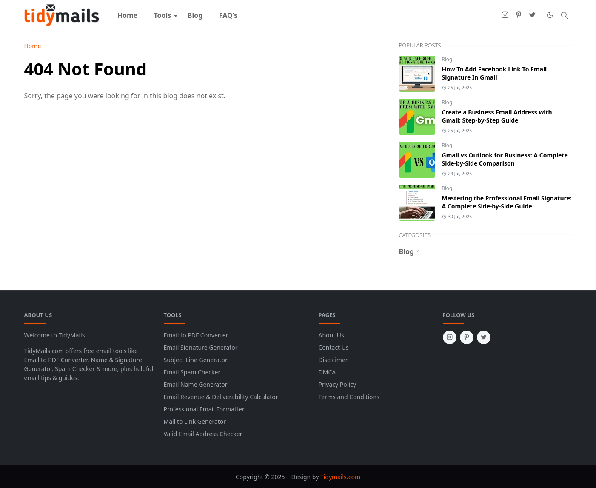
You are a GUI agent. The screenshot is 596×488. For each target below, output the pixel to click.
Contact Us (334, 347)
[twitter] (532, 15)
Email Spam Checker (192, 372)
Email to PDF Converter (196, 335)
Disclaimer (333, 360)
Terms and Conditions (349, 397)
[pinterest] (518, 15)
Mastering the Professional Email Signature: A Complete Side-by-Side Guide (507, 202)
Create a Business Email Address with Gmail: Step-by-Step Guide (497, 116)
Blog (447, 59)
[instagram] (505, 15)
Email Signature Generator (201, 347)
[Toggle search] (564, 15)
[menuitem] (127, 15)
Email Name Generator (196, 384)
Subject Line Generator (196, 360)
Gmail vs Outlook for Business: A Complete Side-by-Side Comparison (505, 159)
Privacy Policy (337, 384)
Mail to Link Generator (195, 421)
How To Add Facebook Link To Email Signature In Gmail (494, 73)
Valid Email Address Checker (203, 434)
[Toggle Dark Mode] (550, 15)
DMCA (327, 372)
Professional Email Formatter (204, 409)
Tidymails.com (340, 477)
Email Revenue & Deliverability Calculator (221, 397)
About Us (331, 335)
